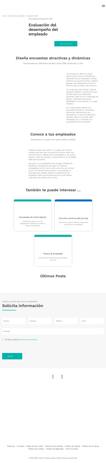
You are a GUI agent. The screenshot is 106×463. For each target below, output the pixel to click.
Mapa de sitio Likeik (35, 446)
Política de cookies (36, 449)
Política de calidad (72, 446)
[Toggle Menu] (103, 6)
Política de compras (90, 446)
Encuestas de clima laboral (32, 217)
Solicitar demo (66, 44)
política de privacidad (29, 339)
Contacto (21, 446)
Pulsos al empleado (53, 253)
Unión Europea (71, 449)
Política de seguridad (54, 449)
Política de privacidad (54, 446)
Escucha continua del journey (73, 218)
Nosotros (11, 446)
